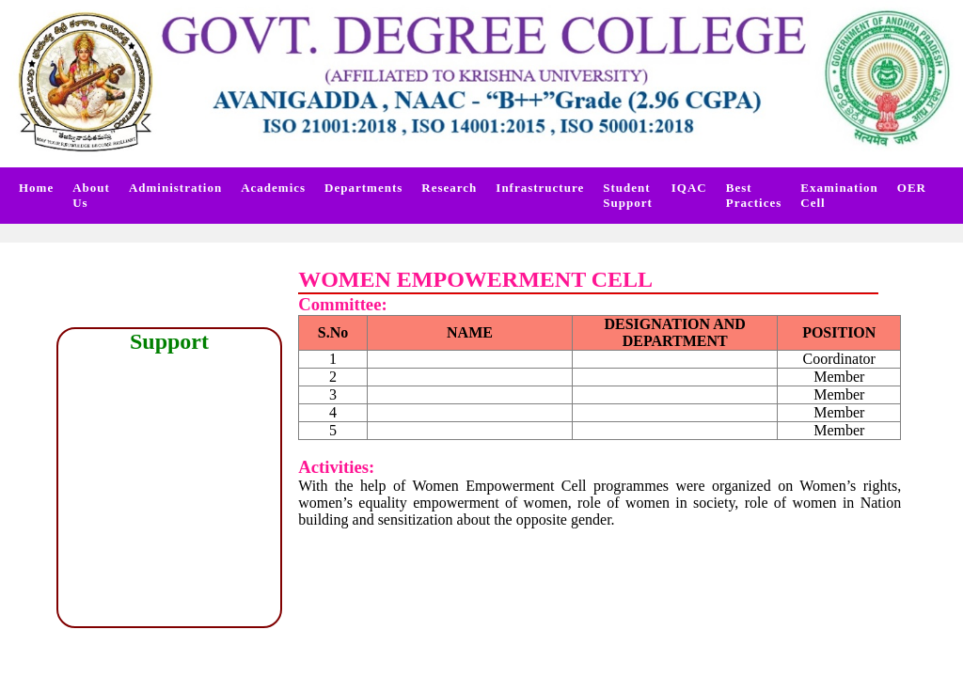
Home (36, 188)
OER (911, 188)
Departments (363, 188)
